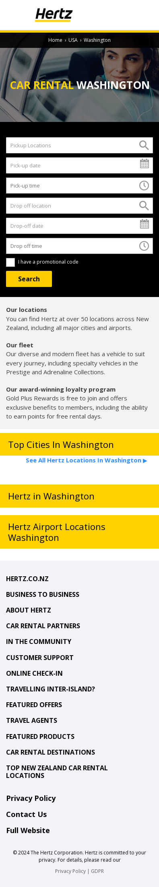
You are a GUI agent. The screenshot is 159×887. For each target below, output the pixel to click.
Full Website (28, 830)
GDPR (97, 871)
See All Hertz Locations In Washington (86, 460)
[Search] (29, 279)
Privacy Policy (31, 798)
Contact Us (26, 814)
